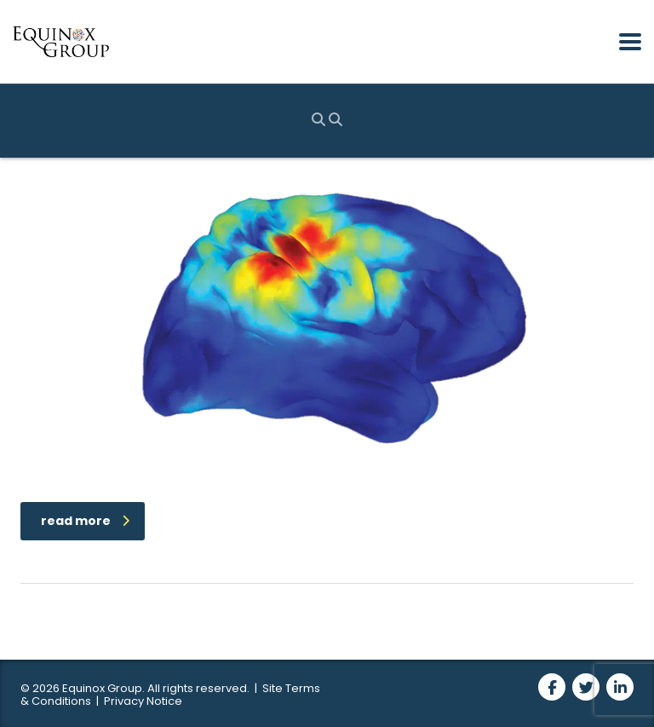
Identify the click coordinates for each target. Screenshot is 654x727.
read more (85, 520)
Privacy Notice (143, 701)
